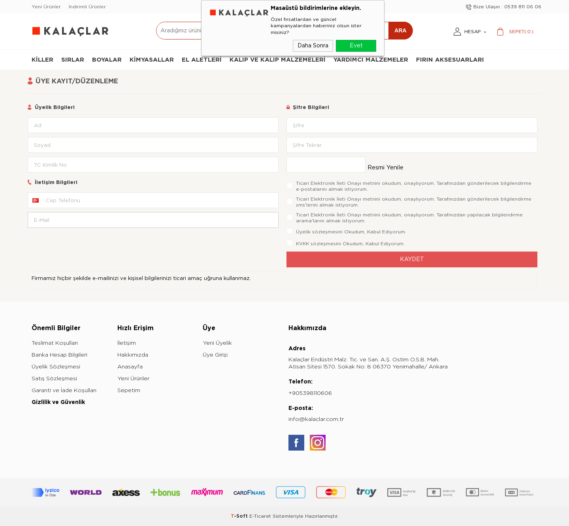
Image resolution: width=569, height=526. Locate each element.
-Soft (240, 516)
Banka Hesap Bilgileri (59, 354)
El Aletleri (202, 59)
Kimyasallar (152, 59)
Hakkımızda (132, 354)
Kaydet (412, 259)
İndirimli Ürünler (87, 6)
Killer (42, 59)
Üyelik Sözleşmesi (56, 366)
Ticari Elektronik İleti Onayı (328, 183)
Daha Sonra (313, 45)
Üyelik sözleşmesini (319, 232)
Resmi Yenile (385, 167)
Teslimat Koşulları (55, 343)
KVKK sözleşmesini (318, 243)
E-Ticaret (260, 516)
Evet (356, 45)
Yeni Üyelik (217, 343)
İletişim (126, 343)
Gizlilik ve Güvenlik (58, 402)
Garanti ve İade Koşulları (64, 390)
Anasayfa (130, 366)
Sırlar (72, 59)
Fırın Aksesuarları (450, 59)
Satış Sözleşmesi (54, 378)
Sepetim (128, 390)
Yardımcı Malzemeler (370, 59)
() (521, 31)
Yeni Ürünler (46, 6)
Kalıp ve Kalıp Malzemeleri (278, 59)
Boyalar (107, 59)
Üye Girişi (215, 354)
